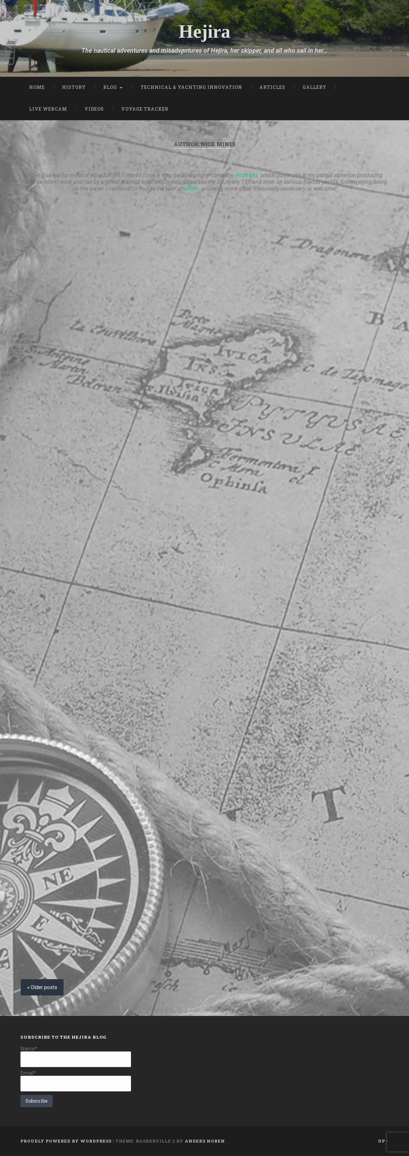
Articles (272, 87)
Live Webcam (48, 109)
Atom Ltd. (247, 175)
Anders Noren (205, 1141)
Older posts (44, 987)
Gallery (315, 87)
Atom (191, 188)
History (74, 87)
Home (37, 87)
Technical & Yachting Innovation (191, 87)
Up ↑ (383, 1141)
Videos (94, 109)
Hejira (204, 31)
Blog (110, 87)
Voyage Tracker (144, 109)
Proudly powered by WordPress (66, 1141)
